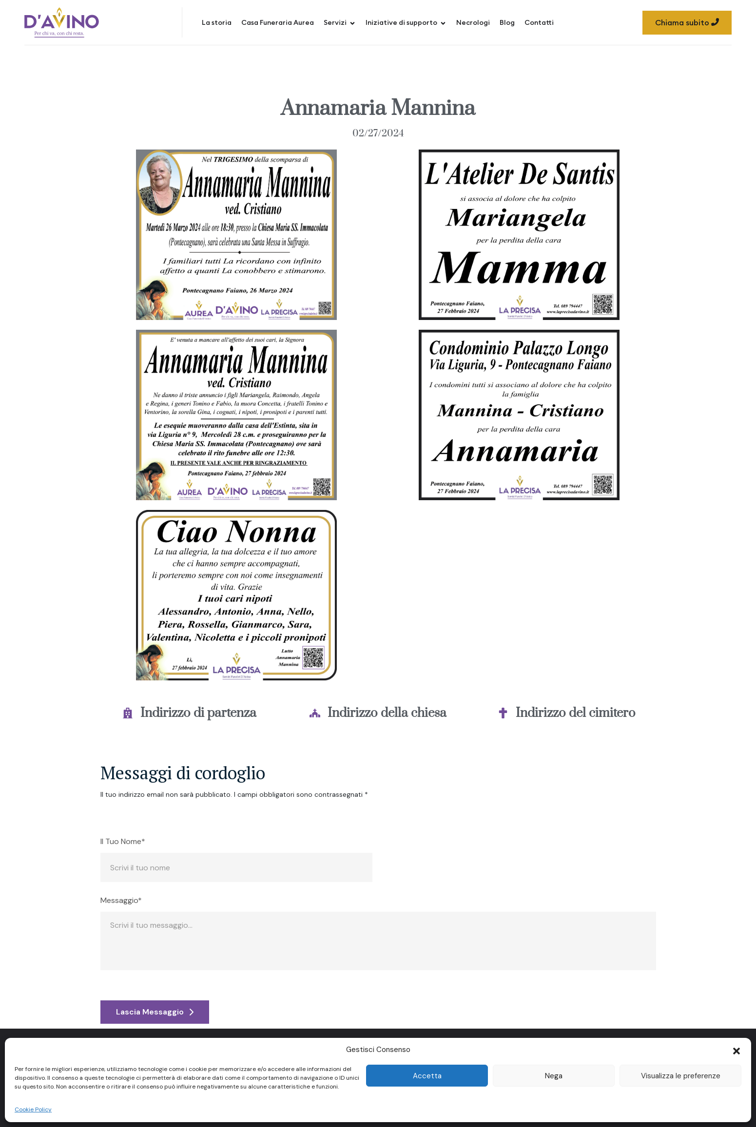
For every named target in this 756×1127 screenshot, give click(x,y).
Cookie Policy (33, 1109)
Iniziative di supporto (406, 22)
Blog (507, 22)
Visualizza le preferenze (680, 1076)
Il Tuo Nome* (122, 841)
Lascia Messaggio (155, 1012)
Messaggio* (121, 900)
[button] (736, 1050)
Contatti (539, 22)
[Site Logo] (61, 22)
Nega (553, 1076)
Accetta (427, 1076)
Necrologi (473, 22)
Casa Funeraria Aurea (277, 22)
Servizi (340, 22)
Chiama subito (687, 22)
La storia (217, 22)
